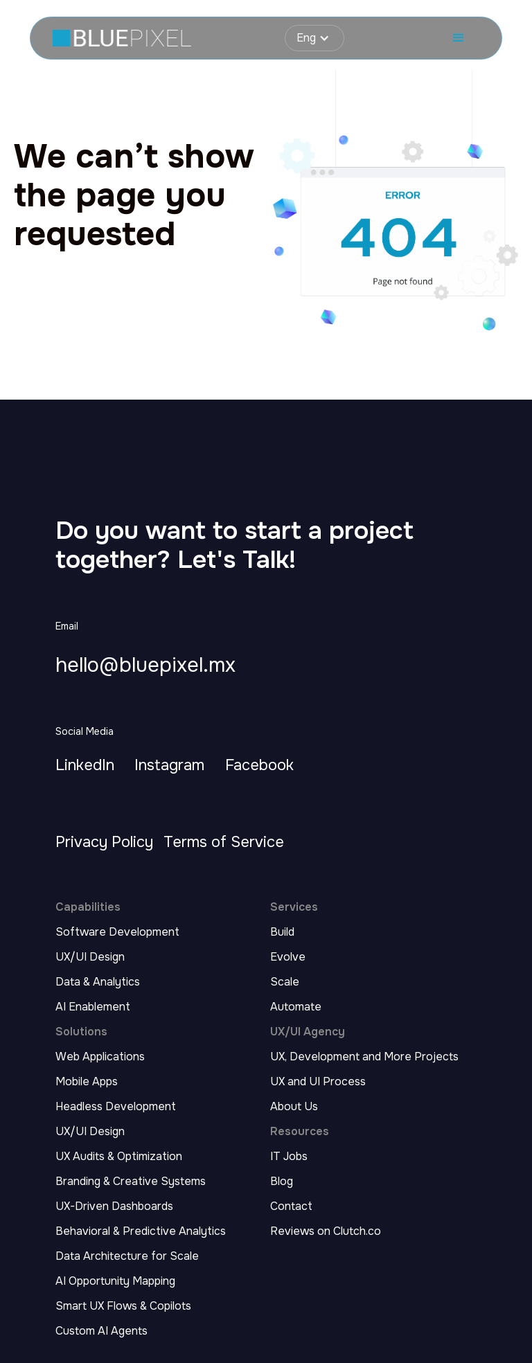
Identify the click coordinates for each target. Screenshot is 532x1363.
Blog (281, 1181)
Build (282, 932)
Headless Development (115, 1107)
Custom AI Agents (101, 1331)
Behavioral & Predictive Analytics (140, 1231)
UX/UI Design (90, 957)
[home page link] (122, 38)
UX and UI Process (318, 1082)
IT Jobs (289, 1157)
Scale (284, 982)
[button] (314, 38)
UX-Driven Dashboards (114, 1206)
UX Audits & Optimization (118, 1157)
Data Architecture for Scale (127, 1256)
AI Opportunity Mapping (115, 1281)
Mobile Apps (86, 1082)
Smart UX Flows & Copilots (123, 1306)
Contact (291, 1206)
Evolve (287, 957)
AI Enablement (92, 1007)
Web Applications (100, 1057)
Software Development (117, 932)
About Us (294, 1107)
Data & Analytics (97, 982)
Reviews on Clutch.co (325, 1231)
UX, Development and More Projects (364, 1057)
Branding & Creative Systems (130, 1181)
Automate (295, 1007)
